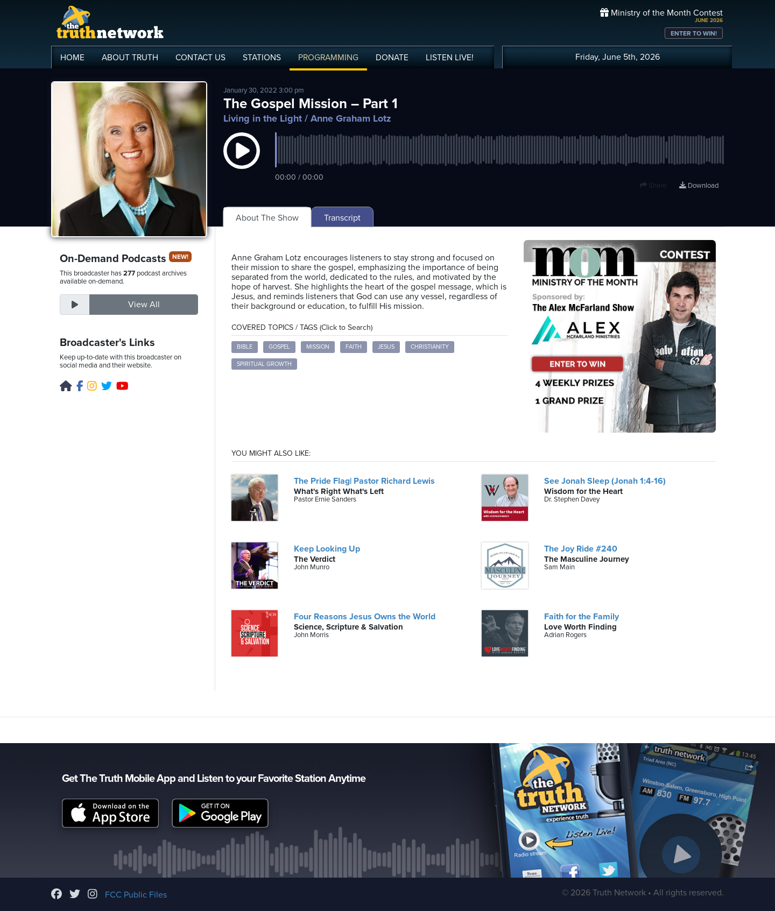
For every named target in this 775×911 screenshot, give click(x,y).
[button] (241, 161)
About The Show (267, 218)
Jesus (386, 346)
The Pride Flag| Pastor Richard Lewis (364, 481)
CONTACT (200, 57)
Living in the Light (262, 118)
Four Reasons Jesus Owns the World (364, 616)
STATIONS (262, 57)
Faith (354, 346)
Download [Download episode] (698, 185)
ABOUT (130, 57)
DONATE (392, 57)
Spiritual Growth (264, 364)
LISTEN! (450, 57)
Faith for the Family (581, 616)
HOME (72, 57)
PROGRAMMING (328, 57)
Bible (244, 346)
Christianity (430, 346)
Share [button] (653, 185)
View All (144, 304)
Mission (317, 346)
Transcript (342, 218)
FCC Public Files (136, 894)
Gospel (279, 346)
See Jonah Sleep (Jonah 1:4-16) (605, 481)
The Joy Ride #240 (580, 548)
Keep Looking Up (327, 548)
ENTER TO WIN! (694, 33)
